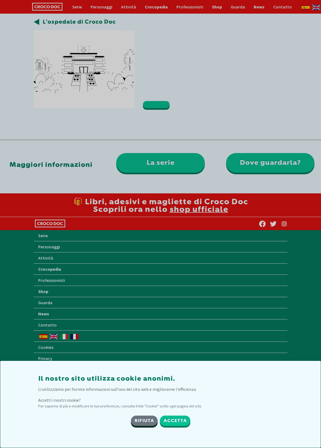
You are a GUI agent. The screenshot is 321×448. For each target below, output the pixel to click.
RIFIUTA (144, 421)
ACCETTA (175, 421)
